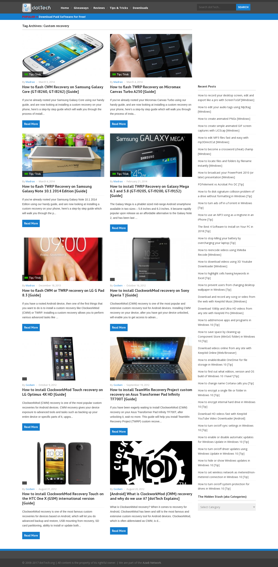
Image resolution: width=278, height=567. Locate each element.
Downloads (140, 8)
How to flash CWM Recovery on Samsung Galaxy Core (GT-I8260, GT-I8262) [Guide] (62, 89)
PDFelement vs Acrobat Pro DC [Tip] (221, 184)
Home (65, 8)
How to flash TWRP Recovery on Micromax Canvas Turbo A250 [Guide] (145, 89)
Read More (31, 124)
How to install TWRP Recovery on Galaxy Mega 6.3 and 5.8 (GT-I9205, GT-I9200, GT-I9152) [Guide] (149, 191)
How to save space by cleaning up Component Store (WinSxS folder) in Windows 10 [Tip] (226, 336)
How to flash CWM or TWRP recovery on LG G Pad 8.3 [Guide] (63, 293)
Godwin (118, 285)
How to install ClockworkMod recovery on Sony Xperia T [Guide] (149, 293)
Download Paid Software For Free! (62, 17)
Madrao (30, 82)
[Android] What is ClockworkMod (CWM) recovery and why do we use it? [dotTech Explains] (151, 496)
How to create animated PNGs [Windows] (224, 119)
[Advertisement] (227, 53)
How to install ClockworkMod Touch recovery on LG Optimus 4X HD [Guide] (62, 392)
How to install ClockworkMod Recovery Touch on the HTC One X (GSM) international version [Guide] (63, 498)
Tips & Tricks (119, 8)
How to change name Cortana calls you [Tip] (226, 383)
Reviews (99, 8)
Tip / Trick (35, 74)
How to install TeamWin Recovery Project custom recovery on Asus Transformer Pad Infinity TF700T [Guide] (151, 394)
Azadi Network (152, 562)
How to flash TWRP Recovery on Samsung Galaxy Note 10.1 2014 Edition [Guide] (57, 189)
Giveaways (81, 8)
